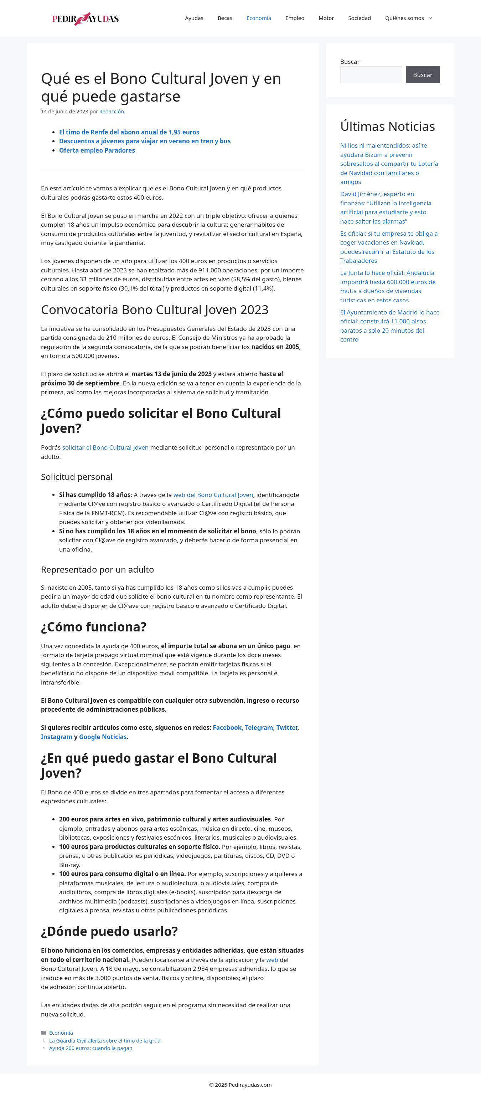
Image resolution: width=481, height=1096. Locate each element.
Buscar (350, 61)
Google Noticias (102, 737)
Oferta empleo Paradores (97, 150)
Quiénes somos (412, 18)
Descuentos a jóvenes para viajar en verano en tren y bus (145, 141)
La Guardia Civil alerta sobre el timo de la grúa (104, 1040)
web (272, 960)
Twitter (287, 727)
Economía (259, 17)
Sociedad (359, 17)
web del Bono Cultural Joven (213, 495)
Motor (326, 17)
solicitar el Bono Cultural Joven (105, 447)
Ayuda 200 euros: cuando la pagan (90, 1048)
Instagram (57, 737)
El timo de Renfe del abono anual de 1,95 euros (129, 132)
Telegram (259, 727)
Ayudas (194, 17)
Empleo (294, 17)
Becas (225, 17)
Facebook (227, 727)
